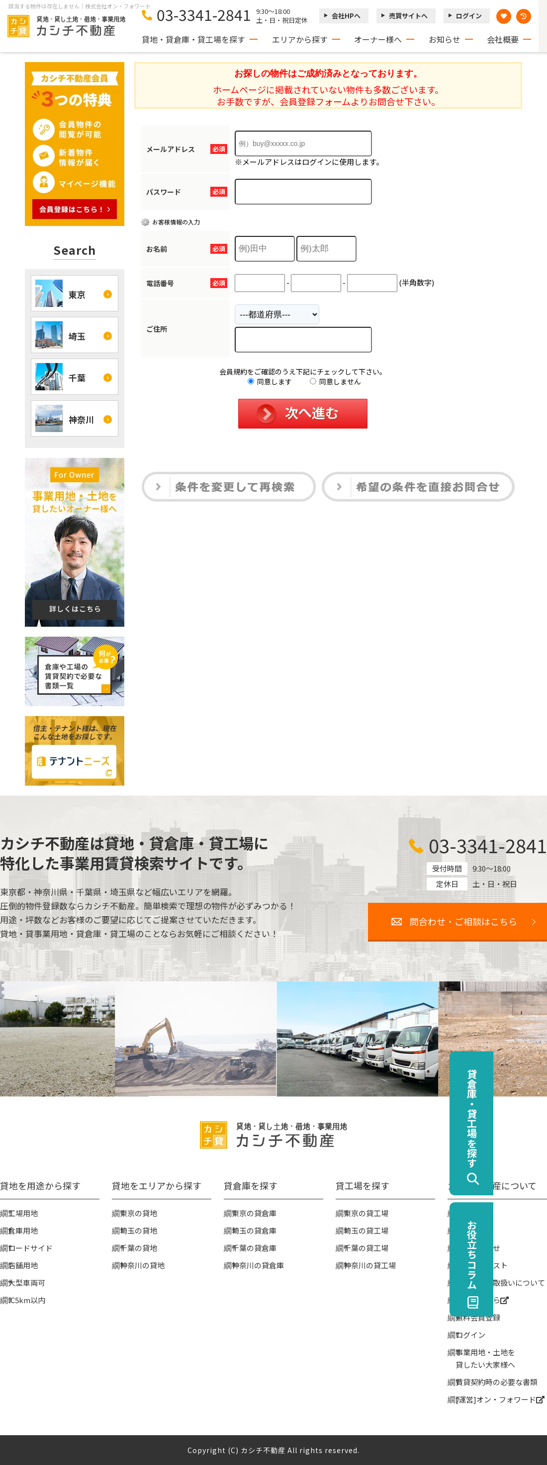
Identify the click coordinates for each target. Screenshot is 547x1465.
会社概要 (503, 39)
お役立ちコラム (525, 1254)
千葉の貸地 (138, 1248)
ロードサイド (30, 1248)
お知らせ (444, 39)
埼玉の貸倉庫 (254, 1230)
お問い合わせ (478, 1248)
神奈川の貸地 (142, 1265)
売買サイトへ (408, 15)
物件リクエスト (482, 1265)
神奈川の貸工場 (370, 1265)
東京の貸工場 (366, 1213)
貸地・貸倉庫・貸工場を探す (193, 39)
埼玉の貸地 (138, 1230)
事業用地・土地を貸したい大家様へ (485, 1358)
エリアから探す (300, 39)
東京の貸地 (138, 1213)
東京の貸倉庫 (254, 1213)
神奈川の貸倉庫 (258, 1265)
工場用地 (23, 1213)
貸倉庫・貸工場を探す (525, 1118)
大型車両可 (26, 1282)
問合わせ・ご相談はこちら (463, 921)
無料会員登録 (478, 1317)
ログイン (469, 15)
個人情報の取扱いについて (500, 1282)
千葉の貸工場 (366, 1248)
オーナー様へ (378, 39)
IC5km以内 (26, 1300)
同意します (270, 381)
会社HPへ (346, 15)
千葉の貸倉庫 (254, 1248)
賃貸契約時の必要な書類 (497, 1382)
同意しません (335, 381)
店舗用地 (23, 1265)
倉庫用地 (23, 1230)
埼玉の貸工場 (366, 1230)
